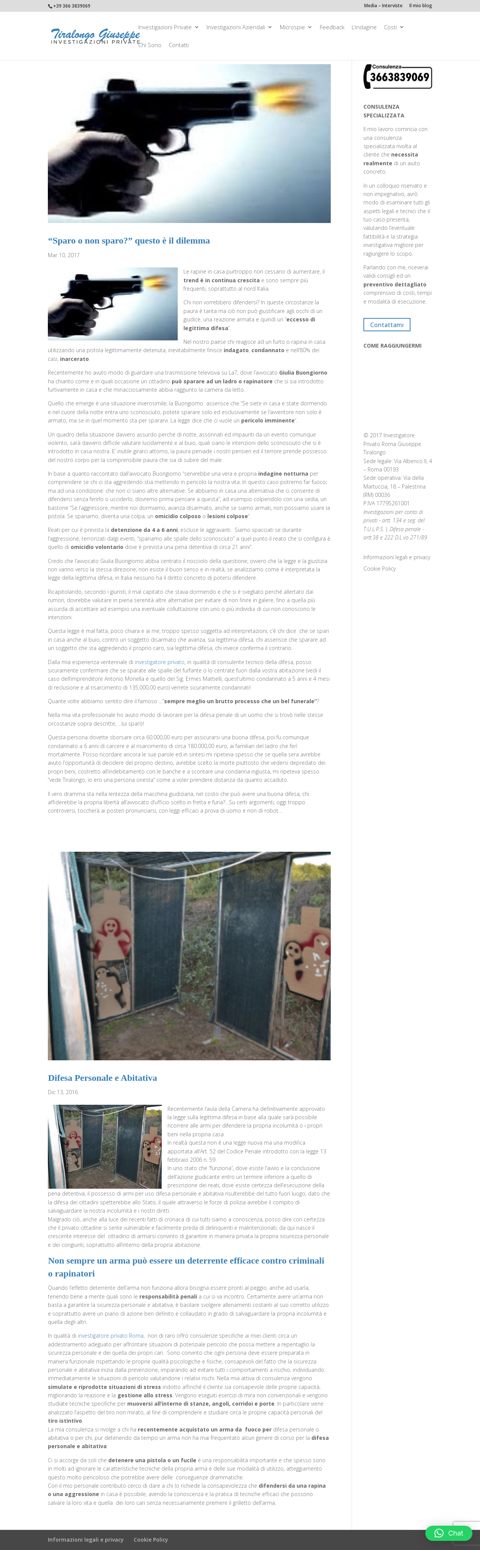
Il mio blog (420, 6)
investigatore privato (160, 662)
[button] (448, 1533)
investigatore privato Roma (111, 1335)
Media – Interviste (383, 6)
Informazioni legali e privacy (396, 557)
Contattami (387, 324)
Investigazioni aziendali (236, 27)
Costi (390, 27)
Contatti (179, 45)
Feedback (332, 27)
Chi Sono (149, 45)
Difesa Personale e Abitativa (102, 1078)
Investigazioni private (165, 27)
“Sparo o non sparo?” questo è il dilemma (129, 240)
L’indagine (364, 27)
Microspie (292, 27)
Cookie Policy (379, 568)
